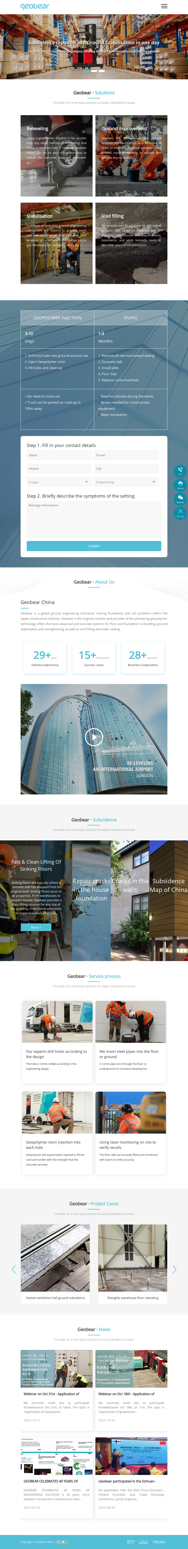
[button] (86, 71)
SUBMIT (94, 546)
